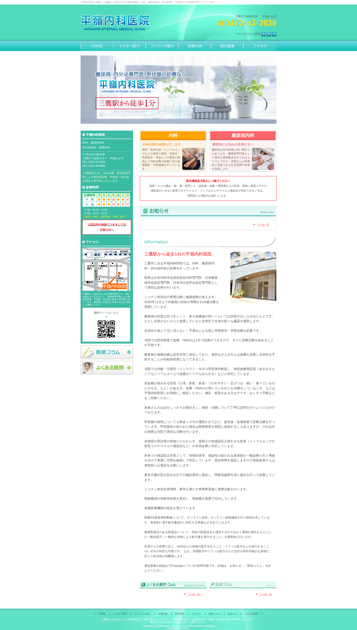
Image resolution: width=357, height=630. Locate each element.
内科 (173, 135)
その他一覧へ (194, 594)
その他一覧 (263, 224)
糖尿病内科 (243, 135)
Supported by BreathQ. (178, 628)
